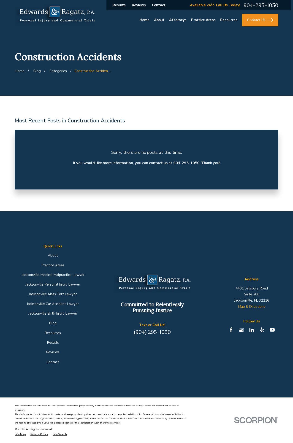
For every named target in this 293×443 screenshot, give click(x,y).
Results (119, 5)
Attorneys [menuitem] (178, 20)
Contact (158, 5)
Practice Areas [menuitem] (203, 20)
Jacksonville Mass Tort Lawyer (53, 294)
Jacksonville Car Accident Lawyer (53, 304)
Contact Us (260, 20)
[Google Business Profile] (241, 329)
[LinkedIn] (251, 329)
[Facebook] (231, 329)
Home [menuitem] (144, 20)
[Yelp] (262, 329)
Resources (53, 333)
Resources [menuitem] (228, 20)
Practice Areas (52, 265)
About (53, 255)
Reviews (139, 5)
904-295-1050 (261, 5)
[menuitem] (20, 434)
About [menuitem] (159, 20)
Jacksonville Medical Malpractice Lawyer (52, 275)
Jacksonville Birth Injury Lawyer (52, 313)
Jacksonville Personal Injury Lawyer (52, 284)
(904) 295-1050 (152, 331)
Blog (53, 323)
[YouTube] (272, 329)
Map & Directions (251, 306)
